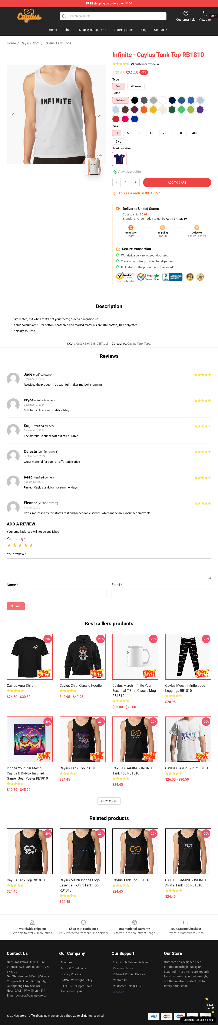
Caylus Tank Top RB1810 (79, 768)
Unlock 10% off (210, 1006)
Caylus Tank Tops (57, 43)
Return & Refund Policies (129, 974)
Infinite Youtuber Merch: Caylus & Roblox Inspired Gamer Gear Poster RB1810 (27, 773)
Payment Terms (123, 968)
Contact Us (120, 980)
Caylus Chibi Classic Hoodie (81, 686)
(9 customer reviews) (145, 64)
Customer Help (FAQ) (127, 986)
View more (109, 801)
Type (115, 79)
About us (66, 962)
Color (116, 93)
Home (11, 43)
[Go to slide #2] (67, 187)
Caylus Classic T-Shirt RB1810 (187, 768)
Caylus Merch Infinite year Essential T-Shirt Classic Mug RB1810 (134, 691)
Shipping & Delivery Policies (130, 962)
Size (115, 126)
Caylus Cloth (30, 43)
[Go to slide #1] (45, 187)
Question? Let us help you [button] (198, 1019)
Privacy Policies (70, 974)
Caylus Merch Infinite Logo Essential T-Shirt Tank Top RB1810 (80, 885)
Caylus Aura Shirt (20, 686)
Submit (15, 606)
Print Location (122, 148)
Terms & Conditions (73, 968)
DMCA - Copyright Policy (76, 980)
